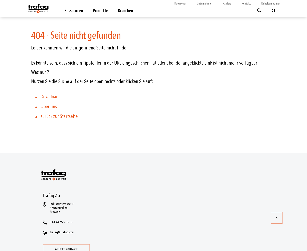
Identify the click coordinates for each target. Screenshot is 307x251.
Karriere (227, 3)
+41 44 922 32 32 (61, 222)
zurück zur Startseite (59, 116)
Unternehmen (204, 3)
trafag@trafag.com (62, 232)
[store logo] (38, 9)
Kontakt (246, 3)
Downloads (180, 3)
